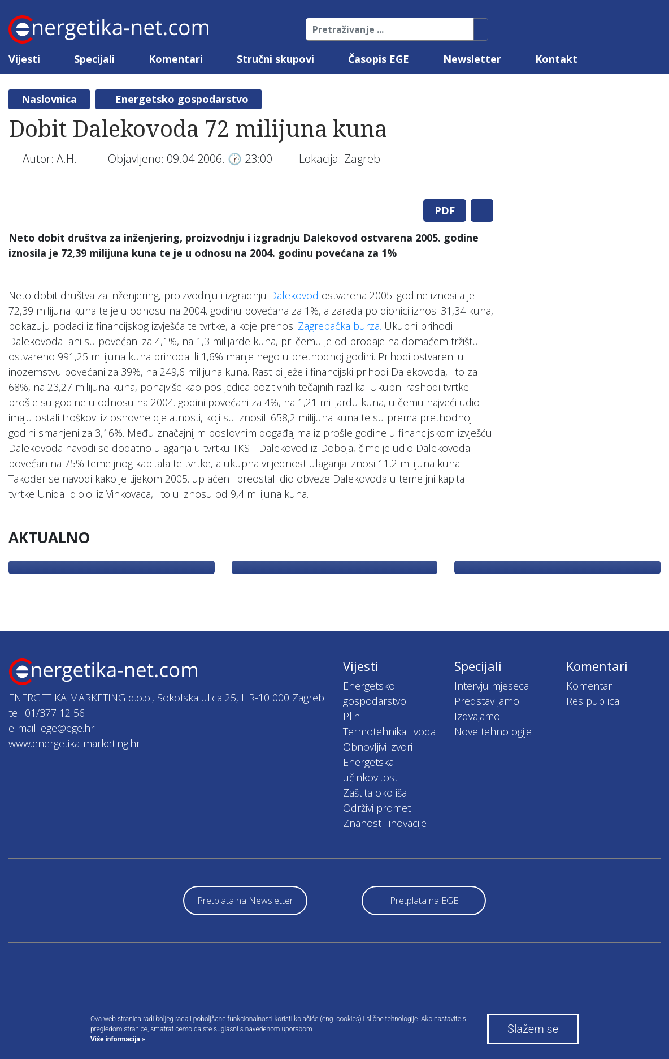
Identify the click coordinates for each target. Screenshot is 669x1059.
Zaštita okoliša (375, 792)
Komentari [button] (176, 59)
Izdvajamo (477, 716)
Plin (351, 716)
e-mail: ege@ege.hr (51, 728)
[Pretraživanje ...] (390, 29)
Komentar (589, 685)
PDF (445, 210)
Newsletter (472, 59)
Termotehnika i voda (389, 731)
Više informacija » (117, 1039)
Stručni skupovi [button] (275, 59)
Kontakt (556, 59)
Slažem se (532, 1029)
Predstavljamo (486, 701)
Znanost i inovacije (385, 823)
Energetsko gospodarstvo (182, 99)
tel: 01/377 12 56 (46, 713)
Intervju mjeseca (491, 685)
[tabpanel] (250, 190)
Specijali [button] (94, 59)
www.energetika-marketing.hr (74, 743)
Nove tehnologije (493, 731)
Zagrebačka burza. (339, 326)
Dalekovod (294, 295)
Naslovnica (49, 99)
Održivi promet (377, 808)
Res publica (592, 701)
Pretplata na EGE (424, 900)
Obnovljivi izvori (377, 747)
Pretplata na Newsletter (245, 900)
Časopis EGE (378, 59)
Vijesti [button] (24, 59)
